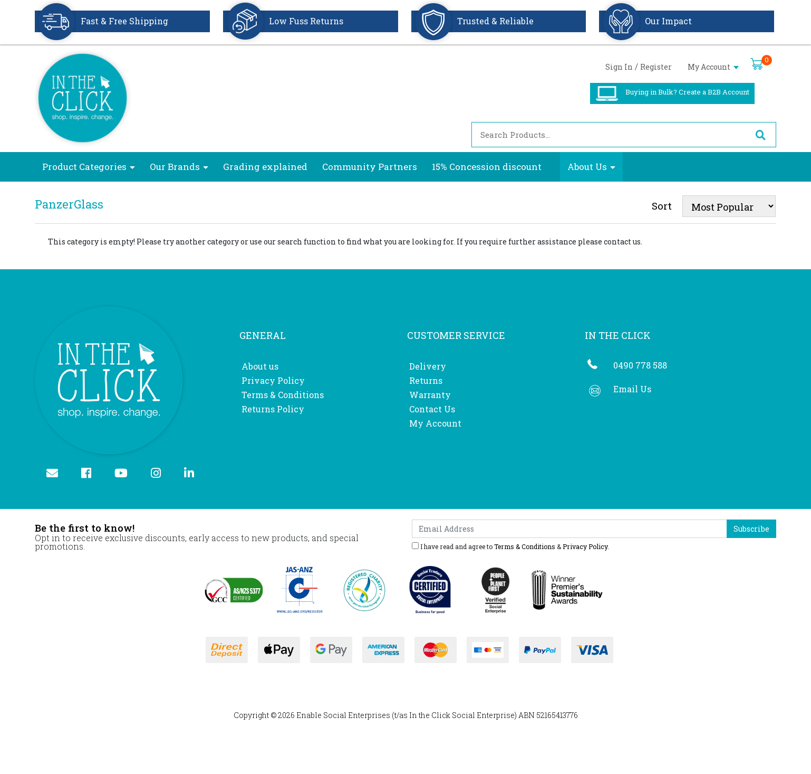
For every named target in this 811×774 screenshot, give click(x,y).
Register (656, 67)
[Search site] (760, 134)
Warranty (430, 394)
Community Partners (369, 167)
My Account (713, 67)
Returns (425, 380)
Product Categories (84, 167)
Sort (662, 205)
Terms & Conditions (283, 394)
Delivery (427, 366)
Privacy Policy (273, 380)
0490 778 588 (640, 365)
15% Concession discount (487, 167)
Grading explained (265, 167)
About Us (587, 167)
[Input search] (608, 134)
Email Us (632, 388)
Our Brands (175, 167)
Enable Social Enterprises (343, 715)
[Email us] (56, 473)
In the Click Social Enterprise (462, 715)
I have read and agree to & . (510, 546)
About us (260, 366)
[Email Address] (569, 529)
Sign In (619, 67)
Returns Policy (273, 408)
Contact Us (432, 408)
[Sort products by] (729, 206)
